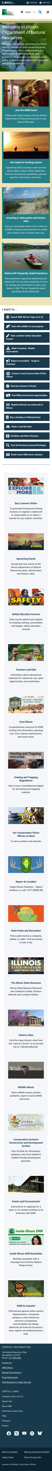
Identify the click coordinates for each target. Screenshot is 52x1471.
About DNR (7, 1406)
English (28, 12)
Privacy (5, 1426)
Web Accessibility (10, 1452)
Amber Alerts (8, 1457)
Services (45, 3)
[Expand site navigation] (48, 12)
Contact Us (7, 1363)
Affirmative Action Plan (12, 1411)
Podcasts (6, 1421)
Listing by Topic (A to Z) (12, 1396)
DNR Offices (7, 1368)
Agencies (32, 3)
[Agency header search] (40, 12)
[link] (9, 1434)
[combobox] (30, 12)
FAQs (4, 1416)
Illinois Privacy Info (32, 1457)
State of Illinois (30, 1464)
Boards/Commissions (11, 1372)
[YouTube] (24, 1434)
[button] (27, 317)
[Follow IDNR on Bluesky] (40, 1434)
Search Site (7, 1401)
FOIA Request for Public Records (16, 1382)
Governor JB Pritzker (10, 1464)
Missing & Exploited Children (37, 1452)
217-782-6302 (15, 1358)
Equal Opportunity (10, 1377)
